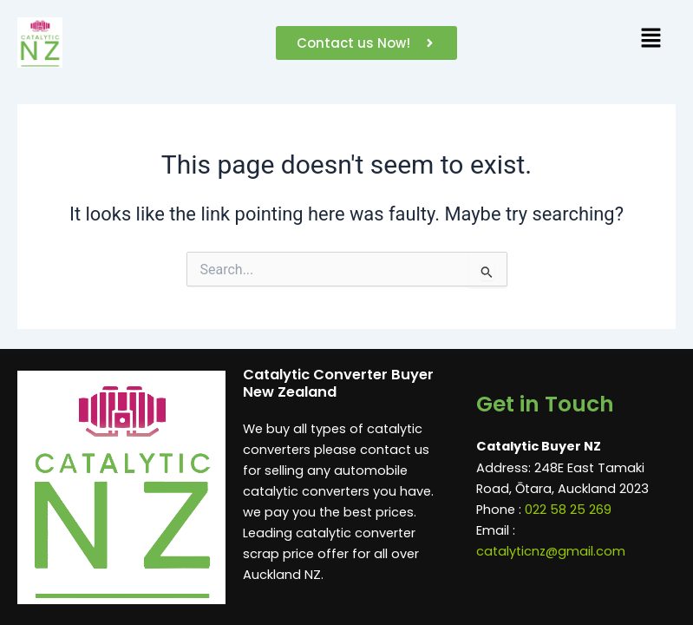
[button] (650, 42)
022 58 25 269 (568, 509)
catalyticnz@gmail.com (550, 551)
